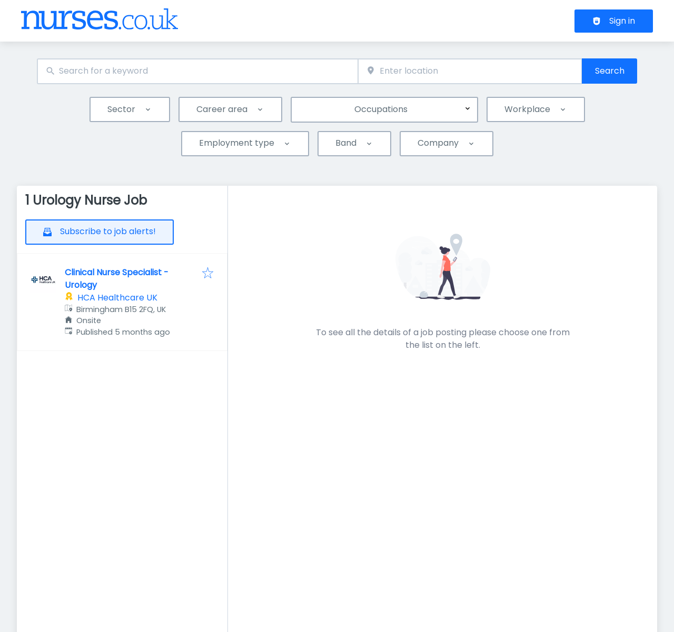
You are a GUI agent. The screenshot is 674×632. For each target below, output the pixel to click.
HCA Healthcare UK (117, 298)
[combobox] (197, 71)
